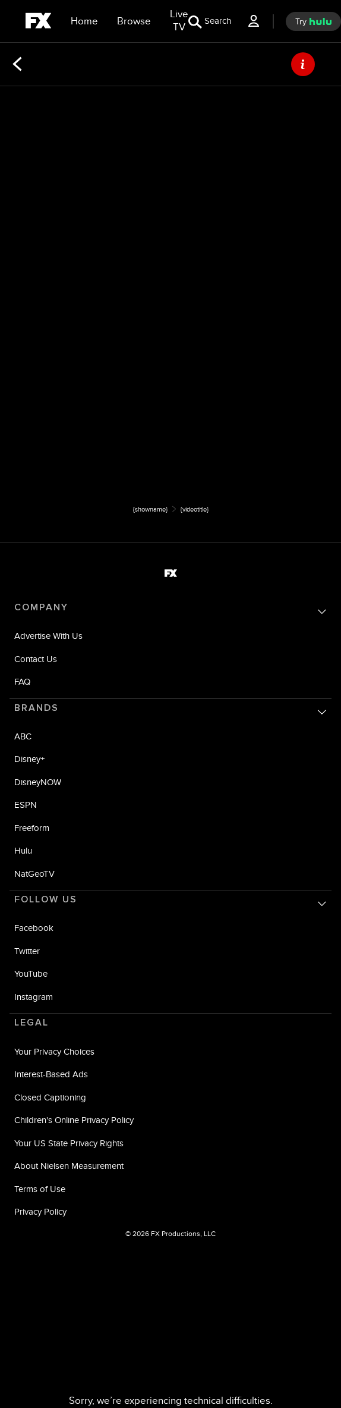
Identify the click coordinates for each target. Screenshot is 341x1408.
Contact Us (35, 659)
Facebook (33, 927)
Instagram (33, 996)
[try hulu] (313, 21)
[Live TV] (179, 21)
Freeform (31, 827)
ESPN (25, 804)
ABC (22, 736)
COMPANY (41, 607)
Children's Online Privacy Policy (74, 1120)
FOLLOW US (45, 899)
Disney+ (29, 758)
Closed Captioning (50, 1097)
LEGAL (31, 1022)
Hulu (23, 850)
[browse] (134, 21)
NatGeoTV (34, 873)
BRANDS (36, 708)
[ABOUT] (303, 64)
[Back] (17, 64)
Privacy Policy (40, 1211)
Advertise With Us (48, 635)
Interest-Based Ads (51, 1074)
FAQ (22, 681)
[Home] (84, 21)
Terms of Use (39, 1189)
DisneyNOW (37, 782)
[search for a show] (209, 21)
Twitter (27, 951)
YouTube (31, 973)
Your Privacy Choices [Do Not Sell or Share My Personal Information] (54, 1051)
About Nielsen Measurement (69, 1165)
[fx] (38, 22)
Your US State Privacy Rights (69, 1143)
